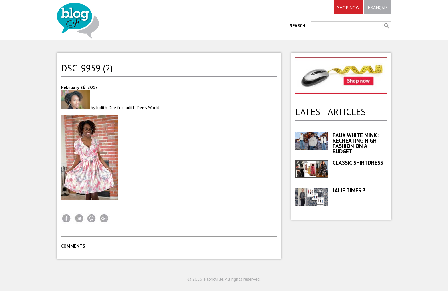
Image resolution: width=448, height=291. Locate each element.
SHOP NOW (348, 7)
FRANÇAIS (378, 7)
